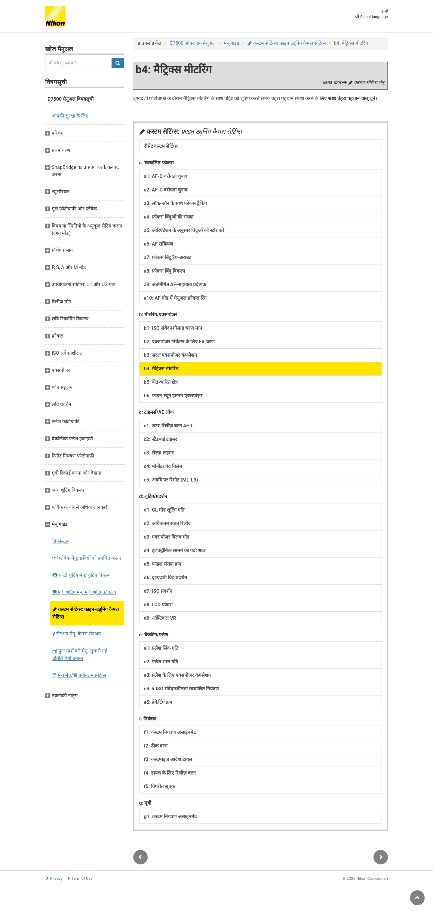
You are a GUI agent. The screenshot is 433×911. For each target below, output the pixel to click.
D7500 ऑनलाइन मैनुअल (193, 43)
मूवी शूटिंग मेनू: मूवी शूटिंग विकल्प (84, 592)
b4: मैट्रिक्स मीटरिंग (161, 368)
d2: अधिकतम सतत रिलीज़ (168, 523)
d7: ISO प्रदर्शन (158, 591)
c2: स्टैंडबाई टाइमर (160, 439)
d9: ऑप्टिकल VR (160, 618)
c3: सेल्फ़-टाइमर (159, 453)
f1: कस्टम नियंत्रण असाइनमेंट (170, 732)
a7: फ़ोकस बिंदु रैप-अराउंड (168, 257)
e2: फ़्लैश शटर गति (161, 662)
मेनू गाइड (232, 43)
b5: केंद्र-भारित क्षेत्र (161, 382)
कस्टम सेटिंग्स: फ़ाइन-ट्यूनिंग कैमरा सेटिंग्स (85, 613)
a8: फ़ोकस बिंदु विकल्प (164, 271)
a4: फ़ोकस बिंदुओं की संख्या (168, 217)
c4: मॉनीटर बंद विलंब (163, 466)
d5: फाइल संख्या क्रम (163, 564)
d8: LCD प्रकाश (158, 604)
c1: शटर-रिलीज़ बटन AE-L (169, 426)
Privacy (56, 878)
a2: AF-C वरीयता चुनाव (165, 190)
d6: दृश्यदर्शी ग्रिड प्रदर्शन (165, 577)
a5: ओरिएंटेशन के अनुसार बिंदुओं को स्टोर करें (184, 230)
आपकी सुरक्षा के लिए (70, 116)
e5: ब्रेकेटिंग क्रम (158, 702)
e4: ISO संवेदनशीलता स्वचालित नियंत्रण (181, 689)
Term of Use (82, 878)
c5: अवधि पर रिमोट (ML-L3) (171, 480)
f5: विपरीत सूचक (159, 786)
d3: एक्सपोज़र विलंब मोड (167, 537)
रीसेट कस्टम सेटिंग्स (161, 146)
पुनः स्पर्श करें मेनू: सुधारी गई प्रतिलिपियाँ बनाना (79, 654)
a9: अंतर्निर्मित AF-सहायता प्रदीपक (175, 284)
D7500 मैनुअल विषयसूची (71, 99)
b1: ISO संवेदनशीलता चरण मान (173, 328)
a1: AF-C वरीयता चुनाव (165, 176)
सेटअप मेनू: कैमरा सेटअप (76, 634)
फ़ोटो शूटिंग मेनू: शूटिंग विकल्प (81, 575)
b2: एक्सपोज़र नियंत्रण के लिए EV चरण (179, 341)
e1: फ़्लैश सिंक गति (161, 648)
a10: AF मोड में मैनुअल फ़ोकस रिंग (175, 298)
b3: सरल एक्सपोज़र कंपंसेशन (170, 355)
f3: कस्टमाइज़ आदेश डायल (168, 759)
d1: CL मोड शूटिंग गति (164, 510)
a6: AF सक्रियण (159, 244)
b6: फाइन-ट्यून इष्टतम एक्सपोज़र (173, 396)
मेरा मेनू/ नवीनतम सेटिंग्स (79, 675)
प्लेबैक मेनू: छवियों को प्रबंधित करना (86, 558)
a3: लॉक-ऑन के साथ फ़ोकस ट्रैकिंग (175, 203)
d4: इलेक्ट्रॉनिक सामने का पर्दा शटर (175, 550)
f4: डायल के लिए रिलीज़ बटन (170, 773)
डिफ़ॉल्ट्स (60, 541)
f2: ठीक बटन (155, 746)
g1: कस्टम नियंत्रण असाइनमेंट (170, 816)
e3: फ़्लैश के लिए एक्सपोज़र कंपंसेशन (177, 675)
